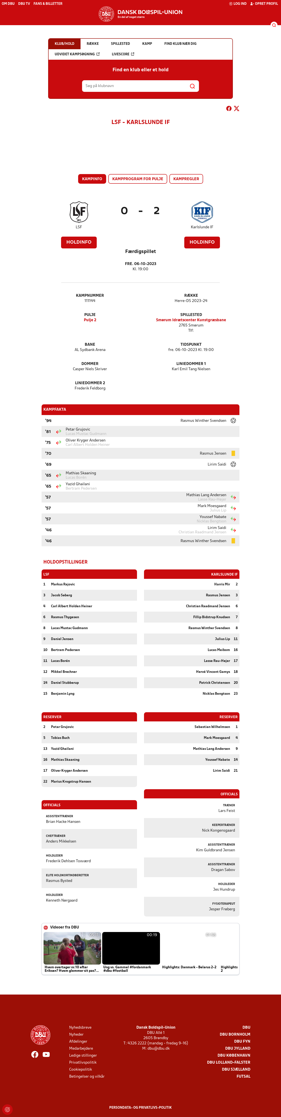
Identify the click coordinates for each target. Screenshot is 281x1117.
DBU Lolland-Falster (228, 1062)
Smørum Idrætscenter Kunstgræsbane (191, 320)
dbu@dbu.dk (159, 1048)
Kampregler (186, 179)
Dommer (89, 364)
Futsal (243, 1076)
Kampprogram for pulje (137, 179)
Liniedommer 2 (90, 383)
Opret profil (264, 4)
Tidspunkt (191, 345)
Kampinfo (92, 179)
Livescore (123, 54)
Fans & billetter (47, 3)
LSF (79, 227)
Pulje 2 (90, 320)
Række (191, 296)
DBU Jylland (237, 1048)
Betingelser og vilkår (87, 1076)
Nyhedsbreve (80, 1027)
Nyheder (76, 1034)
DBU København (234, 1055)
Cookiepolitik (80, 1069)
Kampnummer (90, 296)
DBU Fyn (242, 1041)
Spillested (191, 315)
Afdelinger (78, 1041)
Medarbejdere (81, 1048)
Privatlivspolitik (83, 1062)
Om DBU (8, 3)
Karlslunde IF (202, 227)
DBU (246, 1027)
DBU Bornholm (235, 1034)
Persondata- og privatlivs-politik (140, 1107)
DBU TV (24, 3)
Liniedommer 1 (191, 364)
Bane (90, 345)
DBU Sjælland (236, 1069)
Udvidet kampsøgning (77, 54)
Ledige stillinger (83, 1055)
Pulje (90, 315)
